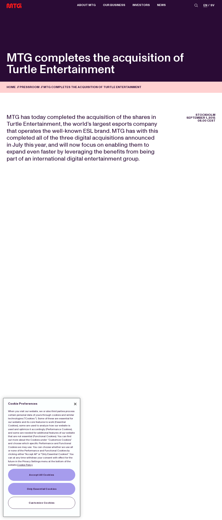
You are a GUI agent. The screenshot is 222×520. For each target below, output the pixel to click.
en (205, 5)
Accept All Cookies (41, 474)
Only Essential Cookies (42, 488)
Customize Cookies (42, 502)
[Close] (75, 404)
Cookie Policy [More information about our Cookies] (25, 464)
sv (212, 5)
